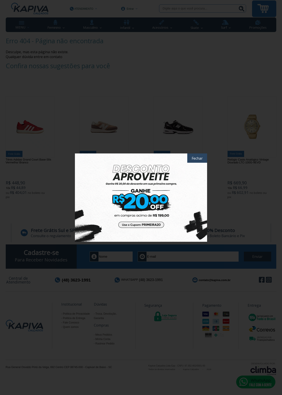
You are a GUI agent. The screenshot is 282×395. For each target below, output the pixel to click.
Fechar (197, 158)
